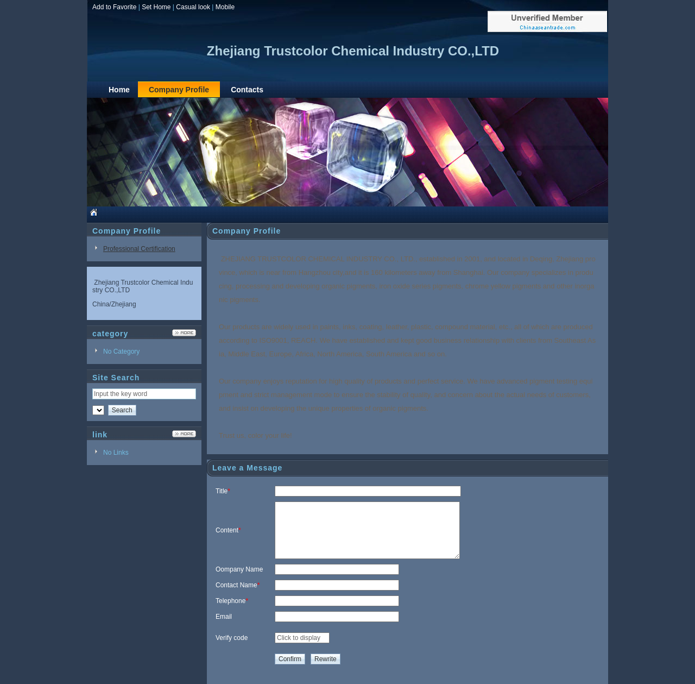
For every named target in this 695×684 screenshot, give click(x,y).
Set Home (156, 7)
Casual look (193, 7)
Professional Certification (139, 249)
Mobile (225, 7)
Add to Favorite (114, 7)
